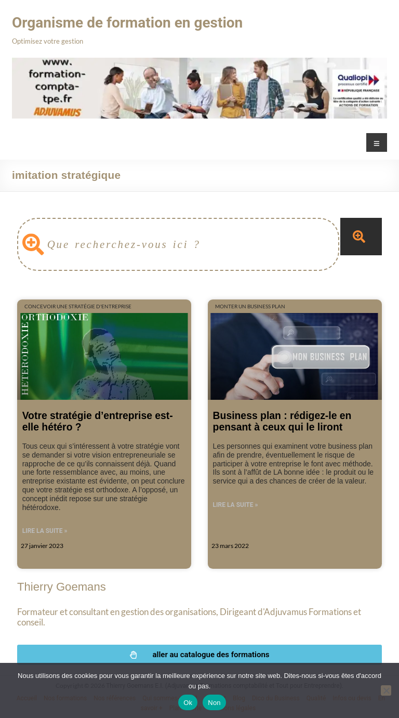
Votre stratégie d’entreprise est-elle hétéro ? (97, 421)
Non (214, 703)
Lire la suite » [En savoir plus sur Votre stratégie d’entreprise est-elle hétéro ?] (45, 530)
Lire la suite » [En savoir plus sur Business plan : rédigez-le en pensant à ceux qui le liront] (235, 504)
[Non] (386, 690)
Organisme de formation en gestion (127, 22)
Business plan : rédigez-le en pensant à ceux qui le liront (282, 421)
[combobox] (178, 244)
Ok (187, 703)
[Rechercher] (361, 236)
